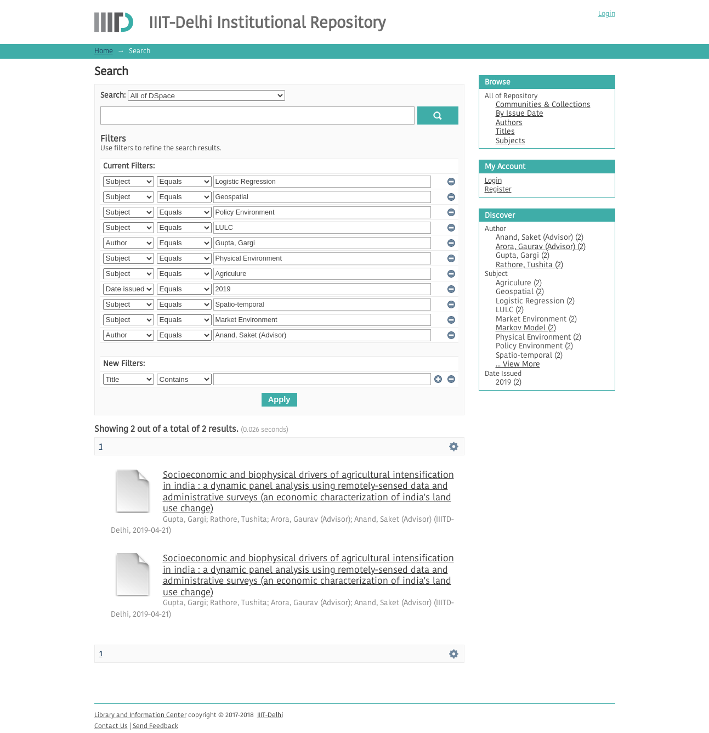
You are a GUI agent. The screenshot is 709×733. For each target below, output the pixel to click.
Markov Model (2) (526, 327)
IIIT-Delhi (270, 715)
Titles (505, 131)
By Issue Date (519, 113)
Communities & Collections (543, 104)
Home (103, 50)
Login (606, 13)
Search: (113, 95)
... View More (518, 364)
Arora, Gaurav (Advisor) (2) (541, 246)
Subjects (510, 140)
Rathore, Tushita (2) (529, 264)
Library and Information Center (140, 715)
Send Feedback (155, 725)
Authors (509, 122)
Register (498, 189)
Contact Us (111, 725)
